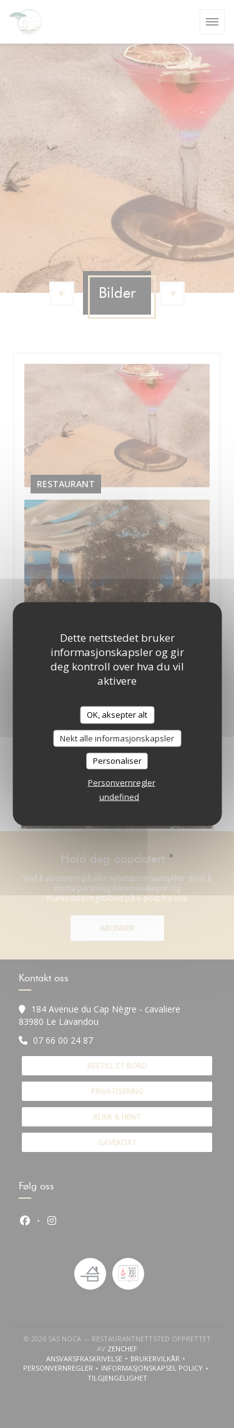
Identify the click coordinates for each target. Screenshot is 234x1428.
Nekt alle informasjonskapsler (117, 737)
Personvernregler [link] (121, 782)
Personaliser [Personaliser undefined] (117, 760)
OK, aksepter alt (117, 714)
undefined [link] (119, 796)
